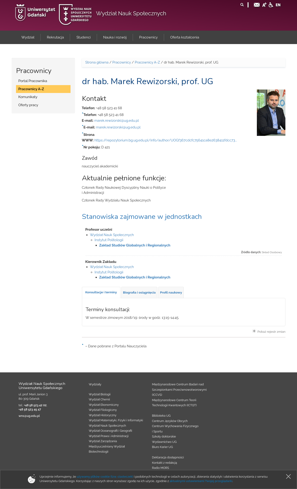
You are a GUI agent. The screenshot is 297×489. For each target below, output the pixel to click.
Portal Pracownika (32, 81)
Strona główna (97, 62)
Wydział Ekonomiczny (104, 404)
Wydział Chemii (99, 399)
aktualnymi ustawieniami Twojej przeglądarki (201, 481)
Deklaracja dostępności (168, 457)
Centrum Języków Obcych (170, 421)
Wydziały (95, 384)
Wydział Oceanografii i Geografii (110, 430)
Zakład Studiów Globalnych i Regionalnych (135, 245)
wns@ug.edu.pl (29, 416)
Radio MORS (160, 468)
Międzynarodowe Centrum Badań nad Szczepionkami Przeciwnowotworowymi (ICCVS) (179, 389)
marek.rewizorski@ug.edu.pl (116, 120)
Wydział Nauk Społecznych (131, 13)
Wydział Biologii (100, 394)
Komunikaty (27, 97)
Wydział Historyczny (102, 415)
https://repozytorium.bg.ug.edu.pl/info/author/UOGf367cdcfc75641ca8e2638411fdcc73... (165, 140)
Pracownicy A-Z (31, 89)
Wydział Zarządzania (103, 441)
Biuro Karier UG (162, 447)
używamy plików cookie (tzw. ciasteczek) (105, 476)
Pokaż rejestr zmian (268, 331)
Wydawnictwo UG (164, 442)
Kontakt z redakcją (164, 462)
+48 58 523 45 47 (30, 409)
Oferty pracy (28, 105)
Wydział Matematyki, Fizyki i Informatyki (116, 420)
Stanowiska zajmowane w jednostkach (142, 216)
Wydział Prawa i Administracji (109, 436)
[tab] (101, 292)
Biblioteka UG (161, 415)
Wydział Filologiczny (103, 410)
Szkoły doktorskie (164, 436)
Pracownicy (121, 62)
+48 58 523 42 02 (35, 405)
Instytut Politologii (109, 240)
